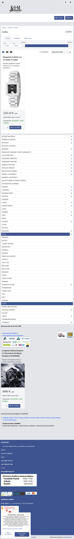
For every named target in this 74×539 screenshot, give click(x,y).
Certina (37, 196)
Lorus (37, 316)
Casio (4, 209)
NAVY (4, 297)
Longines (37, 190)
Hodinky (37, 186)
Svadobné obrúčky (37, 158)
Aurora (5, 300)
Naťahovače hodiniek (10, 183)
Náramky (37, 149)
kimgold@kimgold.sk (7, 471)
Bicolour (5, 269)
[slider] (23, 45)
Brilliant (5, 266)
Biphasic (5, 272)
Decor (4, 240)
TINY (3, 294)
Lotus (4, 224)
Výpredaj (37, 322)
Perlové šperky (37, 168)
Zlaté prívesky (37, 155)
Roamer (37, 212)
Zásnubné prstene (37, 161)
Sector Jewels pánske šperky (14, 180)
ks (5, 127)
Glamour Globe (37, 284)
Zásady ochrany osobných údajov (12, 528)
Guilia (4, 303)
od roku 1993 (17, 12)
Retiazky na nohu (9, 146)
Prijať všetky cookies (22, 534)
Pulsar (4, 313)
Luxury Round (7, 243)
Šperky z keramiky (37, 174)
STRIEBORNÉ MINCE (9, 319)
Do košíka (15, 127)
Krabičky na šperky (9, 177)
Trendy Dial (6, 291)
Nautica (5, 228)
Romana (5, 281)
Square (5, 253)
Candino (5, 199)
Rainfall (5, 250)
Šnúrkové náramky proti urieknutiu (16, 152)
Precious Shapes (9, 256)
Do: (17, 45)
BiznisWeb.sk (68, 537)
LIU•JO (37, 234)
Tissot (37, 202)
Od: (8, 45)
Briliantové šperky (37, 171)
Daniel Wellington (9, 306)
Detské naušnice (37, 136)
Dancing (5, 237)
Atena (4, 275)
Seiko (4, 218)
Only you (5, 262)
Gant (37, 215)
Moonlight (6, 247)
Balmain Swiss (37, 193)
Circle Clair (7, 278)
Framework (6, 288)
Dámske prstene (37, 164)
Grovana (37, 231)
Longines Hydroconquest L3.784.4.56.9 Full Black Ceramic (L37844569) (12, 353)
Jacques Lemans (37, 309)
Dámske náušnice (37, 139)
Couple (5, 259)
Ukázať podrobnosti (8, 533)
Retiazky (37, 142)
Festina (37, 221)
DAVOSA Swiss (37, 205)
